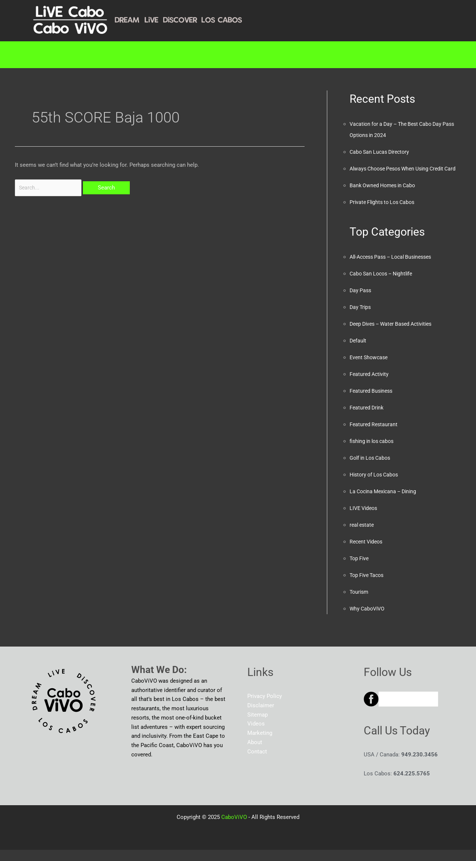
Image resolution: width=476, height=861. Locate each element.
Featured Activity (370, 385)
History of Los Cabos (376, 485)
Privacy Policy (264, 707)
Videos (256, 734)
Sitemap (257, 726)
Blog (306, 55)
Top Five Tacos (368, 586)
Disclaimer (260, 716)
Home (79, 55)
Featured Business (372, 402)
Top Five (360, 569)
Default (358, 351)
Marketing (189, 55)
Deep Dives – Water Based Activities (395, 335)
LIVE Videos (365, 519)
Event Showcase (370, 368)
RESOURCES (253, 55)
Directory (127, 55)
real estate (363, 536)
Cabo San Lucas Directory (382, 152)
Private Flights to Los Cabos (385, 213)
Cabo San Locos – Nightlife (384, 284)
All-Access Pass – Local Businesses (395, 268)
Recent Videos (368, 552)
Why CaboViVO (368, 619)
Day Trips (361, 318)
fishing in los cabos (374, 452)
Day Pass (361, 301)
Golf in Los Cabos (372, 469)
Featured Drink (368, 418)
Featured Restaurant (374, 435)
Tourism (360, 603)
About (345, 55)
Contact (391, 55)
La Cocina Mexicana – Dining (386, 502)
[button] (128, 54)
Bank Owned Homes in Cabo (385, 196)
